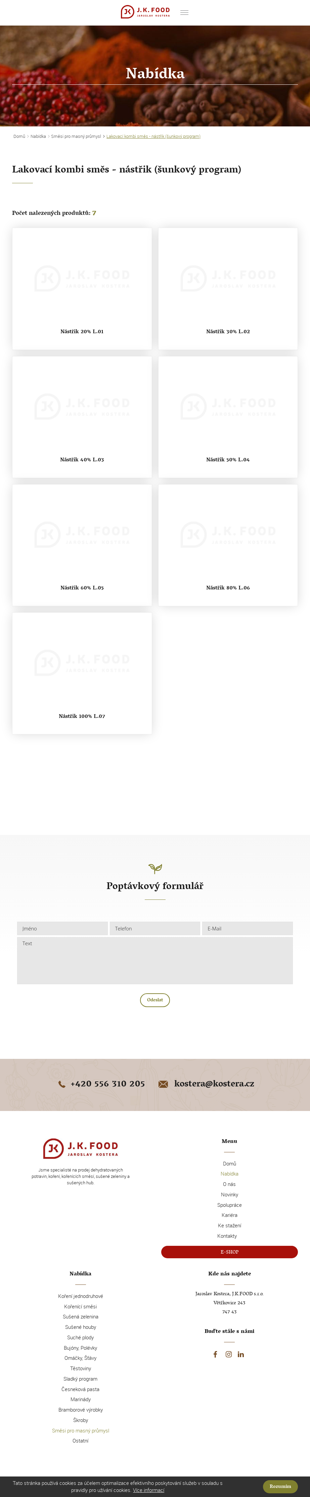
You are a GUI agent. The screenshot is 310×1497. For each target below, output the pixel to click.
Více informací (148, 1490)
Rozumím (280, 1487)
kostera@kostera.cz (205, 1084)
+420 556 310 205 (100, 1084)
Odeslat (155, 1000)
